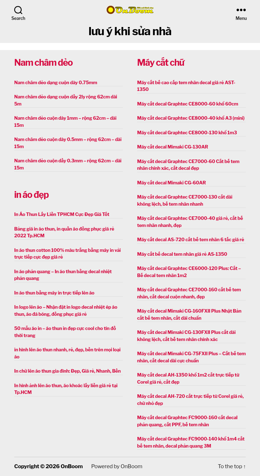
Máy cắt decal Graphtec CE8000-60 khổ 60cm (187, 104)
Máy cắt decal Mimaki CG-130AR (172, 147)
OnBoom (72, 466)
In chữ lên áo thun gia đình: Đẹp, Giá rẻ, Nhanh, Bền (67, 371)
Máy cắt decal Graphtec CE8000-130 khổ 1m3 (187, 132)
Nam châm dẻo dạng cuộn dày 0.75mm (55, 82)
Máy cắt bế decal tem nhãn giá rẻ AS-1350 (182, 254)
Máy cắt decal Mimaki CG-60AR (171, 182)
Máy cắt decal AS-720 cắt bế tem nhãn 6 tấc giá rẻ (190, 239)
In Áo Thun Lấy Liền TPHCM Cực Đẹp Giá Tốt (61, 214)
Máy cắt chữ (160, 62)
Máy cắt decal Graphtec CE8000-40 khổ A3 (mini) (190, 118)
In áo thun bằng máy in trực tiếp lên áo (54, 293)
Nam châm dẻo (43, 62)
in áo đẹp (31, 194)
